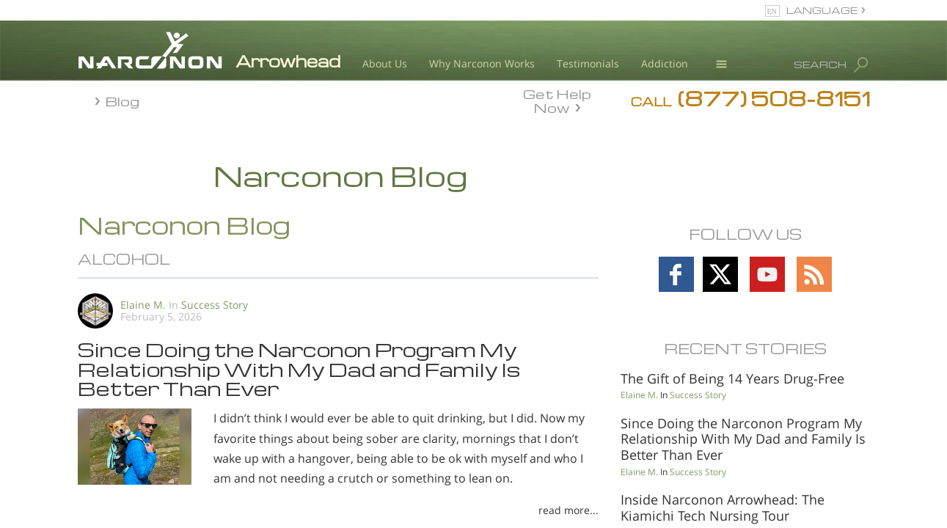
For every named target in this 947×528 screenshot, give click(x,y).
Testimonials (588, 63)
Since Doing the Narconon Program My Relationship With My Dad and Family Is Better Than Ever (299, 368)
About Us (384, 63)
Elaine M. (143, 305)
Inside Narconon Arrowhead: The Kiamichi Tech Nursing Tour (722, 507)
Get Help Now (557, 99)
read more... (568, 510)
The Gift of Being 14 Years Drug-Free (732, 378)
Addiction (664, 63)
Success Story (214, 305)
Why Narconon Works (482, 63)
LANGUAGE (822, 10)
